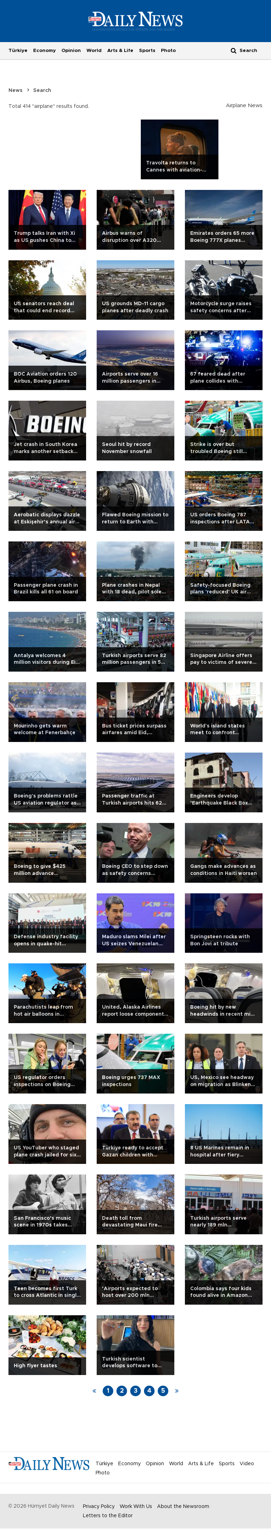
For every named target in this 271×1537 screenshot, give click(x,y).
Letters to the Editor (108, 1515)
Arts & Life (120, 50)
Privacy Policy (99, 1506)
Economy (44, 50)
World (94, 50)
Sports (147, 50)
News (15, 90)
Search (42, 90)
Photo (168, 50)
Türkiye (18, 50)
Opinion (71, 50)
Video (247, 1463)
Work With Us (136, 1506)
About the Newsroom (183, 1506)
